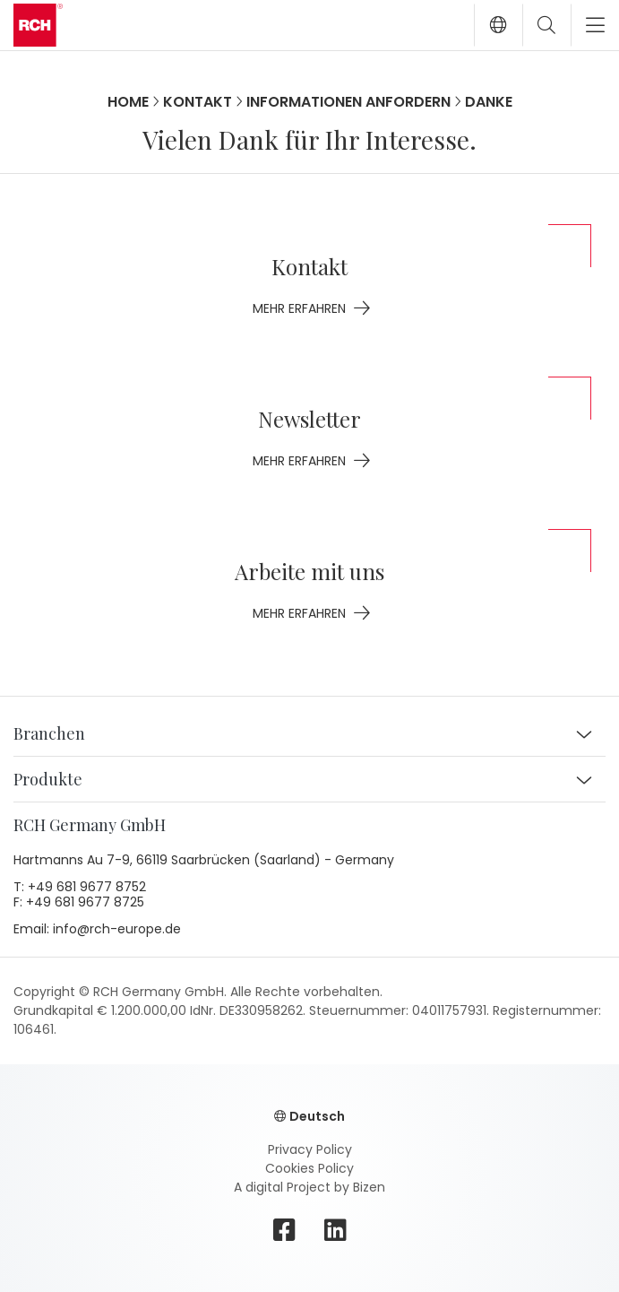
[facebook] (284, 1230)
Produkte (47, 779)
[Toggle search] (546, 25)
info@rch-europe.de (117, 930)
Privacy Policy (310, 1149)
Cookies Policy (309, 1168)
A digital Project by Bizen (309, 1187)
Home (128, 101)
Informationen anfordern (348, 101)
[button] (498, 25)
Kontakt (197, 101)
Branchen (49, 733)
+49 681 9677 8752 (87, 888)
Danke (488, 101)
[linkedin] (335, 1230)
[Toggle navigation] (588, 25)
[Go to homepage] (38, 25)
